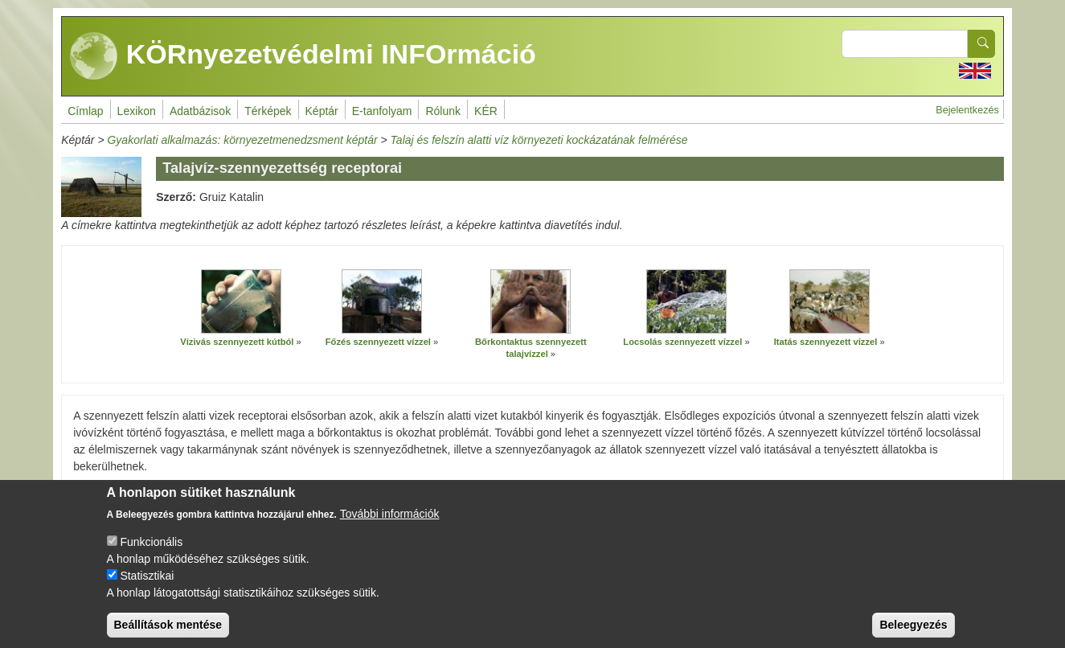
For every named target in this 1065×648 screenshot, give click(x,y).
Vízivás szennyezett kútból (236, 342)
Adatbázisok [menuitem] (200, 111)
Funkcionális (151, 554)
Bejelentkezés (967, 110)
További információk (390, 526)
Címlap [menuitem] (85, 111)
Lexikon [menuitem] (136, 111)
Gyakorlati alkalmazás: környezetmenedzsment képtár (242, 139)
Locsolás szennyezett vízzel (682, 342)
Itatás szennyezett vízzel (826, 342)
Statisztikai (147, 588)
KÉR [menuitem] (486, 111)
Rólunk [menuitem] (443, 111)
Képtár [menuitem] (321, 111)
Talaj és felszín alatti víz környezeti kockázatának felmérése (539, 139)
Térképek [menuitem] (267, 111)
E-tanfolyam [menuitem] (382, 111)
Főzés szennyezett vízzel (378, 342)
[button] (241, 301)
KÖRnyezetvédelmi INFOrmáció (303, 56)
